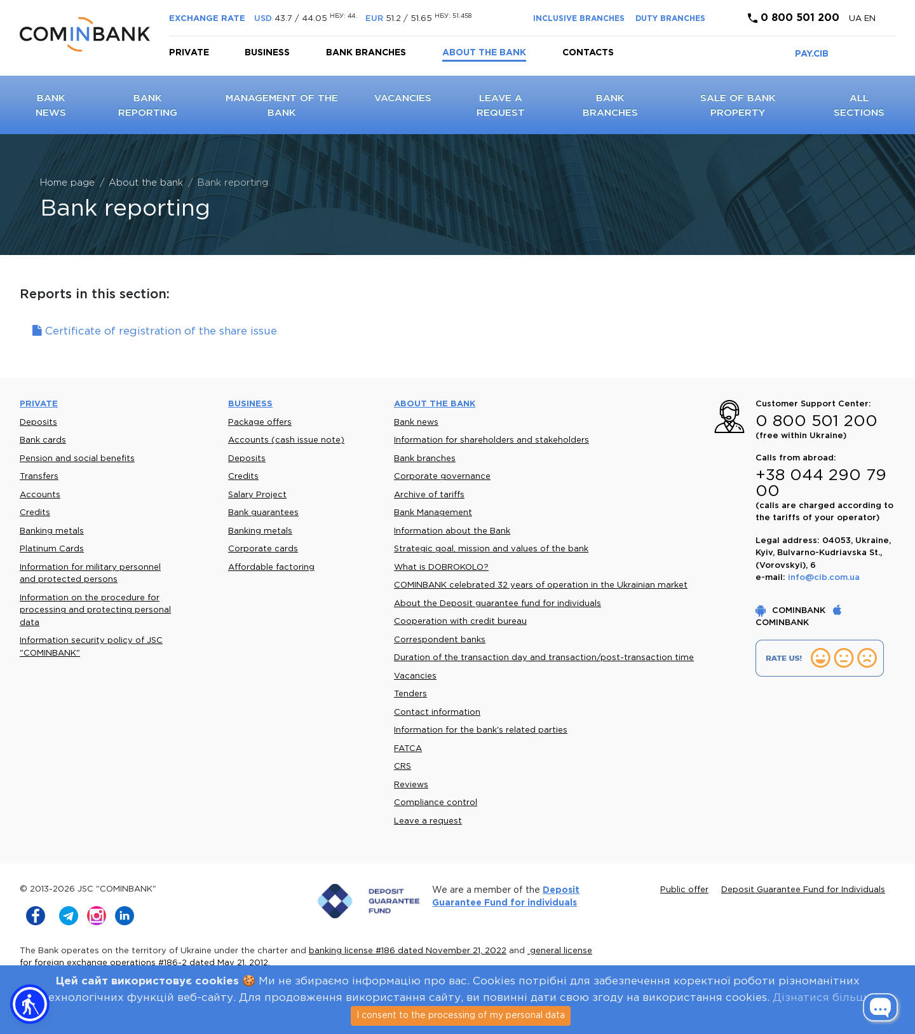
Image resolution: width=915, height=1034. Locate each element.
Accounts (40, 495)
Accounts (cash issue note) (286, 440)
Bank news (416, 422)
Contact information (437, 712)
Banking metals (52, 531)
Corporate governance (442, 476)
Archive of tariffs (429, 495)
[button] (30, 1004)
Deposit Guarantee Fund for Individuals (803, 889)
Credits (35, 512)
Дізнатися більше (823, 998)
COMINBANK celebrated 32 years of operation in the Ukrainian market (541, 585)
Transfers (39, 476)
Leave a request (428, 821)
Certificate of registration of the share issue (154, 331)
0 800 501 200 (793, 18)
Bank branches (366, 53)
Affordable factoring (271, 567)
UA (856, 18)
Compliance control (435, 802)
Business (267, 53)
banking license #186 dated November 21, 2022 (407, 951)
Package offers (260, 422)
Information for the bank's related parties (480, 730)
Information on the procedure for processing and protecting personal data (95, 610)
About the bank (484, 53)
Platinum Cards (52, 549)
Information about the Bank (452, 531)
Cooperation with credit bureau (460, 621)
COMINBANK (792, 610)
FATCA (408, 748)
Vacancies (402, 98)
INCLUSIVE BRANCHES (579, 18)
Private (189, 53)
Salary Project (257, 495)
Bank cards (43, 440)
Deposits (38, 422)
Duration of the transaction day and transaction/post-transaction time (544, 657)
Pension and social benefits (77, 458)
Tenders (410, 694)
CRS (402, 766)
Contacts (588, 53)
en (870, 18)
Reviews (411, 785)
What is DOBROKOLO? (441, 567)
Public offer (684, 889)
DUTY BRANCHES (670, 18)
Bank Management (433, 512)
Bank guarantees (263, 512)
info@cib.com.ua (824, 577)
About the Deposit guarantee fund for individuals (497, 603)
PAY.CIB (812, 54)
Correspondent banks (439, 640)
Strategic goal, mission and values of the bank (491, 549)
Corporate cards (263, 549)
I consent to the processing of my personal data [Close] (460, 1015)
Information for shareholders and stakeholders (491, 440)
